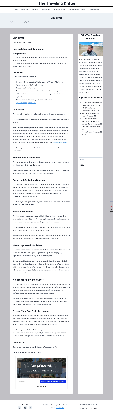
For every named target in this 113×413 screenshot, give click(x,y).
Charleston (34, 10)
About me (24, 10)
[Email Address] (28, 381)
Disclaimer (93, 408)
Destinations (46, 10)
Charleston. (82, 77)
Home (16, 10)
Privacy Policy (83, 408)
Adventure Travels (59, 10)
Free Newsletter (94, 10)
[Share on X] (111, 210)
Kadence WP (60, 408)
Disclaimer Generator (60, 142)
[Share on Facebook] (111, 203)
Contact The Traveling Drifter (88, 404)
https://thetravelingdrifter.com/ (26, 103)
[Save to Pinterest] (111, 206)
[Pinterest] (30, 407)
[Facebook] (19, 407)
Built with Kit (41, 386)
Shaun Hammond (16, 22)
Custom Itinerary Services (76, 10)
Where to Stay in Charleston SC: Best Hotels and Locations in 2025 (92, 126)
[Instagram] (25, 407)
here (90, 92)
